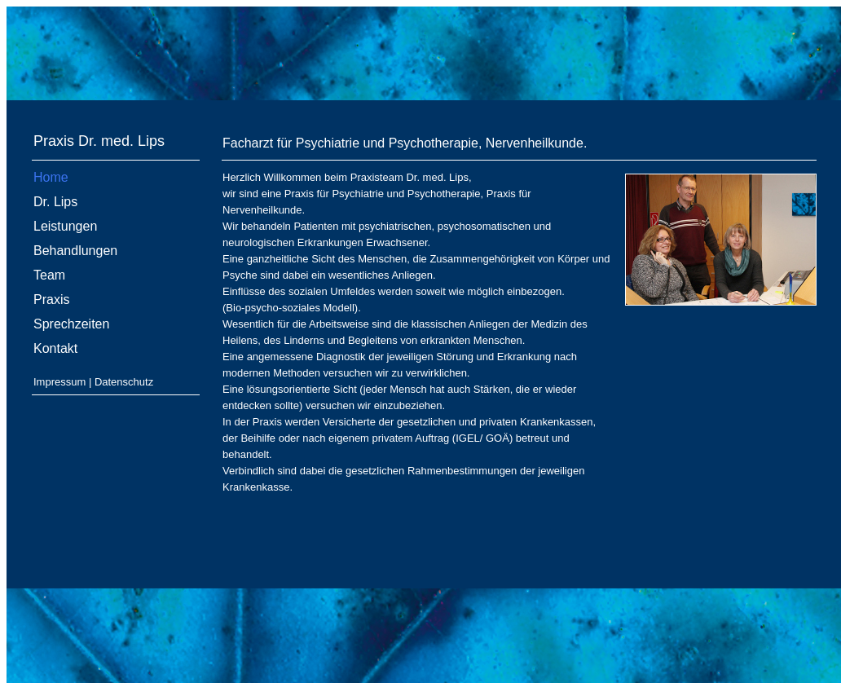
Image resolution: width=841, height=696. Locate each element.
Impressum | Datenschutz (93, 382)
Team (49, 275)
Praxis (51, 299)
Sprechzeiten (71, 324)
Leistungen (65, 226)
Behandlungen (75, 251)
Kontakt (55, 348)
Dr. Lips (55, 202)
